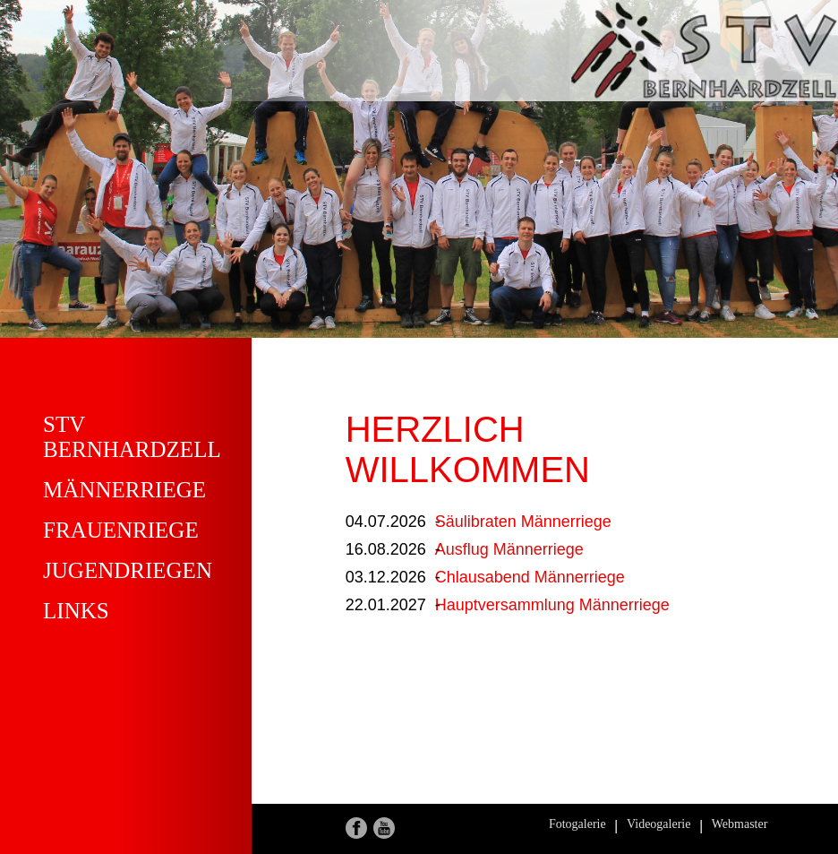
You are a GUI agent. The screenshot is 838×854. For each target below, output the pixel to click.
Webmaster (740, 824)
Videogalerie (658, 824)
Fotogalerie (577, 824)
